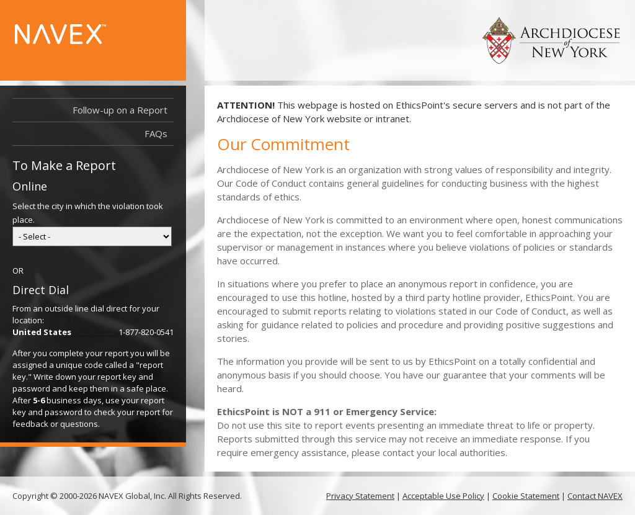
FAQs (155, 133)
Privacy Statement (360, 495)
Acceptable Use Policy (443, 495)
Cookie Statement (525, 495)
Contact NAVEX (595, 495)
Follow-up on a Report (120, 110)
